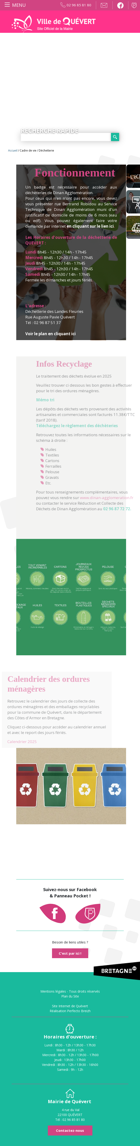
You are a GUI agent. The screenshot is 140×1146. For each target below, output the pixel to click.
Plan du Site (70, 996)
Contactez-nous (70, 1130)
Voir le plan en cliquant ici (50, 333)
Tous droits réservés (84, 991)
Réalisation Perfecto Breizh (70, 1011)
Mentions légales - (54, 991)
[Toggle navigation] (14, 5)
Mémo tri (57, 399)
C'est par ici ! (70, 953)
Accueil (12, 150)
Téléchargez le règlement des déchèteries (89, 425)
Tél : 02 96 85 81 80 (70, 1119)
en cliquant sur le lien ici (90, 226)
